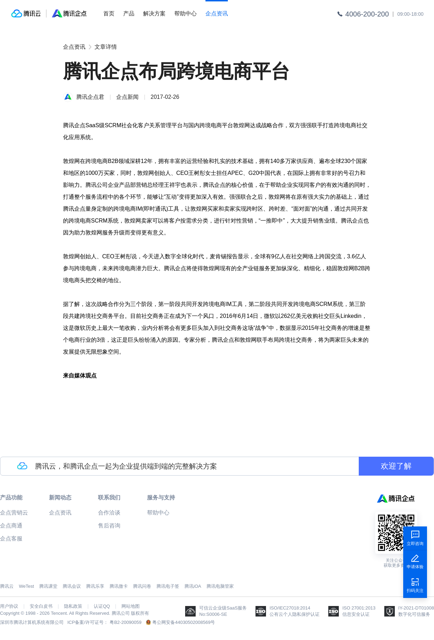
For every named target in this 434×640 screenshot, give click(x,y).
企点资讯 (216, 13)
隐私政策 (73, 606)
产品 (128, 13)
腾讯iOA (192, 586)
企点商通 (11, 526)
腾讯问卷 (142, 586)
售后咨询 (109, 526)
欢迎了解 (396, 466)
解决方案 (154, 13)
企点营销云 (14, 513)
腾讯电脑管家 (220, 586)
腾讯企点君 (90, 97)
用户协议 (9, 606)
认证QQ (102, 606)
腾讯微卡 (119, 586)
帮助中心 (185, 13)
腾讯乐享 (95, 586)
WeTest (26, 586)
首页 (108, 13)
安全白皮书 (41, 606)
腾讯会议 (72, 586)
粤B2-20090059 (125, 622)
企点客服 (11, 539)
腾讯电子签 (167, 586)
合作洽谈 (109, 513)
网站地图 (130, 606)
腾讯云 (7, 586)
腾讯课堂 (48, 586)
